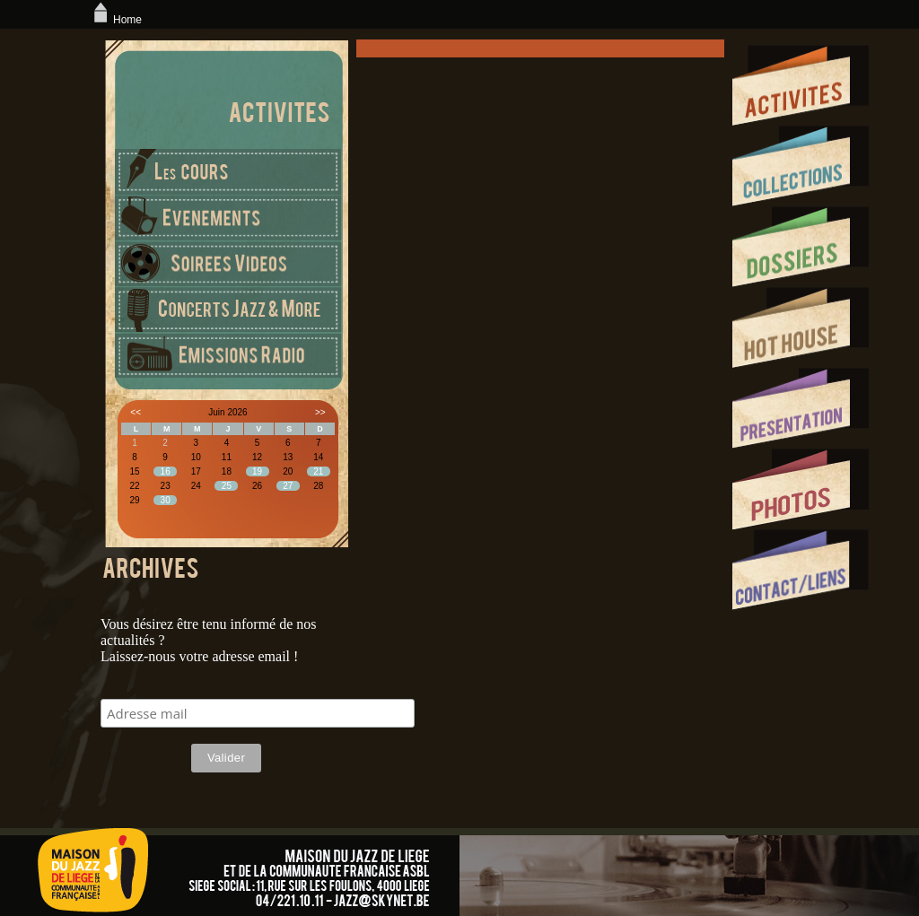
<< (135, 412)
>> (320, 412)
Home (116, 19)
